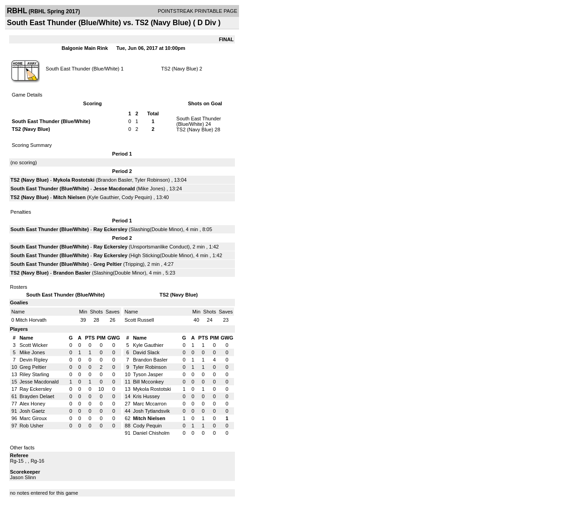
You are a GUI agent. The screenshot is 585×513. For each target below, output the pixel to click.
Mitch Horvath (31, 320)
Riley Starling (34, 374)
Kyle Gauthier (104, 197)
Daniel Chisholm (151, 433)
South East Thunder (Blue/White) (82, 68)
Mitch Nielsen (69, 197)
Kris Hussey (146, 396)
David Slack (146, 352)
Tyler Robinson (151, 180)
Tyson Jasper (148, 374)
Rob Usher (32, 425)
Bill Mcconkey (148, 381)
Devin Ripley (34, 359)
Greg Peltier (107, 264)
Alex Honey (32, 403)
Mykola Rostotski (73, 180)
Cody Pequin (136, 197)
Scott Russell (139, 320)
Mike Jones (151, 188)
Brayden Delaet (37, 396)
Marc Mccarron (149, 403)
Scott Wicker (34, 345)
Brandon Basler (114, 180)
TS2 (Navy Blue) (179, 68)
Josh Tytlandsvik (151, 411)
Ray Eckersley (110, 229)
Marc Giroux (33, 418)
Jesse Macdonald (114, 188)
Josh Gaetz (32, 411)
